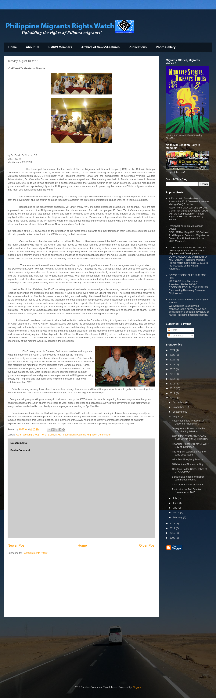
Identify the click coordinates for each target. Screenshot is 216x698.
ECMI (51, 434)
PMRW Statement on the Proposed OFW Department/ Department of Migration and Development (188, 250)
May (175, 507)
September (179, 411)
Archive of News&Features (100, 47)
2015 (173, 388)
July (175, 498)
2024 (173, 350)
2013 (173, 398)
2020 (173, 369)
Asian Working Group (27, 434)
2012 (173, 523)
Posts (172, 329)
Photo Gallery (165, 47)
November (179, 407)
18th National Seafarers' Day (187, 464)
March (176, 512)
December (179, 402)
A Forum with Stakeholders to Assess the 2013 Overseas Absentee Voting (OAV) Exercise (189, 201)
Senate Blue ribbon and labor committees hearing (188, 478)
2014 (173, 393)
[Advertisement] (81, 586)
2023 (173, 354)
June (176, 503)
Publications (138, 47)
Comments (175, 335)
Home (12, 47)
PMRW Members (60, 47)
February (178, 517)
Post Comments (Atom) (35, 553)
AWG (44, 434)
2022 (173, 359)
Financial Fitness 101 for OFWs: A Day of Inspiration (190, 445)
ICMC (58, 434)
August (177, 416)
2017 (173, 378)
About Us (32, 47)
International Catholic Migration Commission (87, 434)
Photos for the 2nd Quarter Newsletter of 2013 (186, 491)
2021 (173, 364)
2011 (173, 528)
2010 (173, 532)
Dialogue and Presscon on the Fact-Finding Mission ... (188, 430)
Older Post (147, 545)
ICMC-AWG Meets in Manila (187, 484)
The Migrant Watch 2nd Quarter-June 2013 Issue (189, 453)
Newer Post (16, 545)
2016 (173, 383)
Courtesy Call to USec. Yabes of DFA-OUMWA (189, 470)
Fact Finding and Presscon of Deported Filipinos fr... (188, 422)
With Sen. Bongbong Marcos (187, 459)
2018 (173, 374)
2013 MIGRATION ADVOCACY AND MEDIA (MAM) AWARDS (189, 438)
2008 (173, 537)
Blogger (136, 687)
